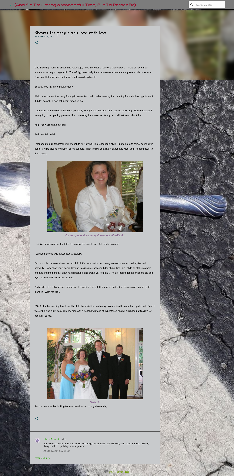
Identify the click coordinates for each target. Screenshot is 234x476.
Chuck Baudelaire (52, 439)
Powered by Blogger (117, 471)
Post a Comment (42, 458)
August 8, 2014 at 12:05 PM (57, 450)
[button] (36, 43)
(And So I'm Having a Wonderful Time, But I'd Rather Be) (75, 4)
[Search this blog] (209, 4)
